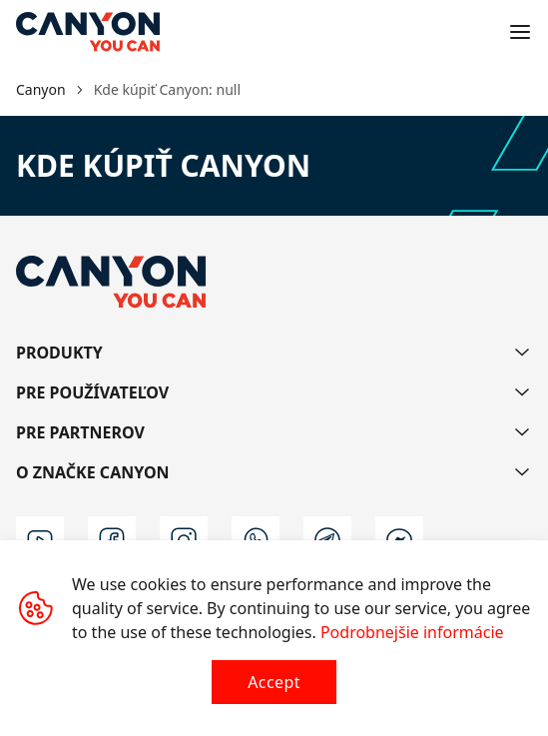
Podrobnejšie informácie (412, 632)
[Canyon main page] (88, 32)
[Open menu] (520, 32)
